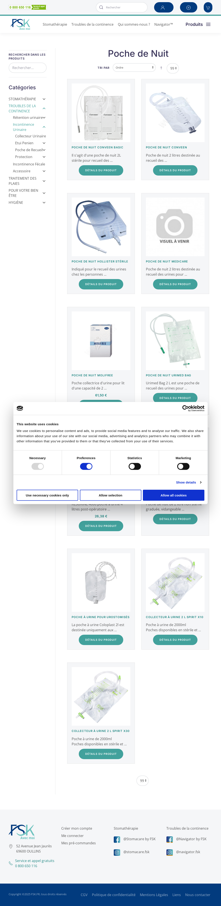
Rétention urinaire (29, 117)
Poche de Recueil (30, 149)
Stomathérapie (27, 99)
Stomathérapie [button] (55, 24)
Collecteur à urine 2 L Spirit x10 (175, 617)
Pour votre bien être (27, 193)
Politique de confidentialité (114, 894)
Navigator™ (163, 24)
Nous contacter (197, 894)
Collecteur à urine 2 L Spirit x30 (101, 731)
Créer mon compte (75, 828)
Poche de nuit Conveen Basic (97, 147)
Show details (186, 482)
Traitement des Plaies (27, 181)
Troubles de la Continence (27, 108)
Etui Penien (30, 143)
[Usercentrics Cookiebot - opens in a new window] (185, 408)
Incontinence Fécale (29, 164)
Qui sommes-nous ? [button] (134, 24)
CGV (84, 894)
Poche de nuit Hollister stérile (100, 261)
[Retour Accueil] (20, 24)
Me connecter (71, 835)
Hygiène (27, 202)
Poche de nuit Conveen (166, 147)
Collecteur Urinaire (30, 136)
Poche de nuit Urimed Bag (168, 375)
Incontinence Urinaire (29, 127)
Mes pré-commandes (77, 843)
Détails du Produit (101, 170)
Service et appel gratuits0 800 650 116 (30, 863)
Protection (30, 156)
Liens (176, 894)
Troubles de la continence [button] (92, 24)
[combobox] (122, 7)
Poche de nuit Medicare (167, 261)
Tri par (103, 67)
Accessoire (29, 171)
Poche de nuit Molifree (92, 375)
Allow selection (110, 495)
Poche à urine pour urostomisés (100, 617)
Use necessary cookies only (47, 495)
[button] (164, 7)
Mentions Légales (154, 894)
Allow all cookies (174, 495)
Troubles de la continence (186, 828)
